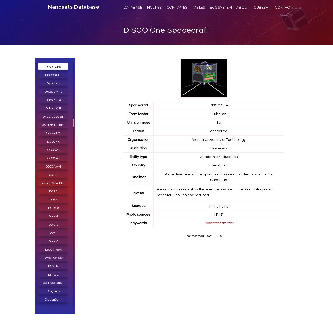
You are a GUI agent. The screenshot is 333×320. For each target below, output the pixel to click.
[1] (211, 206)
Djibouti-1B (53, 108)
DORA (53, 191)
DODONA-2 (53, 150)
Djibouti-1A (53, 100)
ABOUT (242, 7)
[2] (216, 206)
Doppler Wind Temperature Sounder (54, 183)
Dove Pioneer (53, 258)
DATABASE (133, 7)
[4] (226, 206)
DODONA (53, 141)
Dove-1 (53, 216)
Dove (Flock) (53, 249)
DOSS (53, 200)
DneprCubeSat (53, 116)
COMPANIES (177, 7)
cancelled (218, 131)
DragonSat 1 (53, 299)
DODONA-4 (53, 166)
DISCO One (53, 67)
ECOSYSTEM (221, 7)
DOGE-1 (53, 175)
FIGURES (154, 7)
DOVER (53, 266)
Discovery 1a (53, 92)
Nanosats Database (73, 7)
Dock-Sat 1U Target (54, 125)
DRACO (53, 274)
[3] (221, 206)
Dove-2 (53, 224)
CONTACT (283, 7)
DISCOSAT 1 (53, 75)
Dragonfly (53, 291)
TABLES (198, 7)
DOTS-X (53, 208)
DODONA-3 (53, 158)
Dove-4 (53, 241)
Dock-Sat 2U (53, 133)
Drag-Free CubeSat (54, 283)
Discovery (53, 83)
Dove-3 (53, 233)
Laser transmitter (219, 223)
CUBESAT (262, 7)
